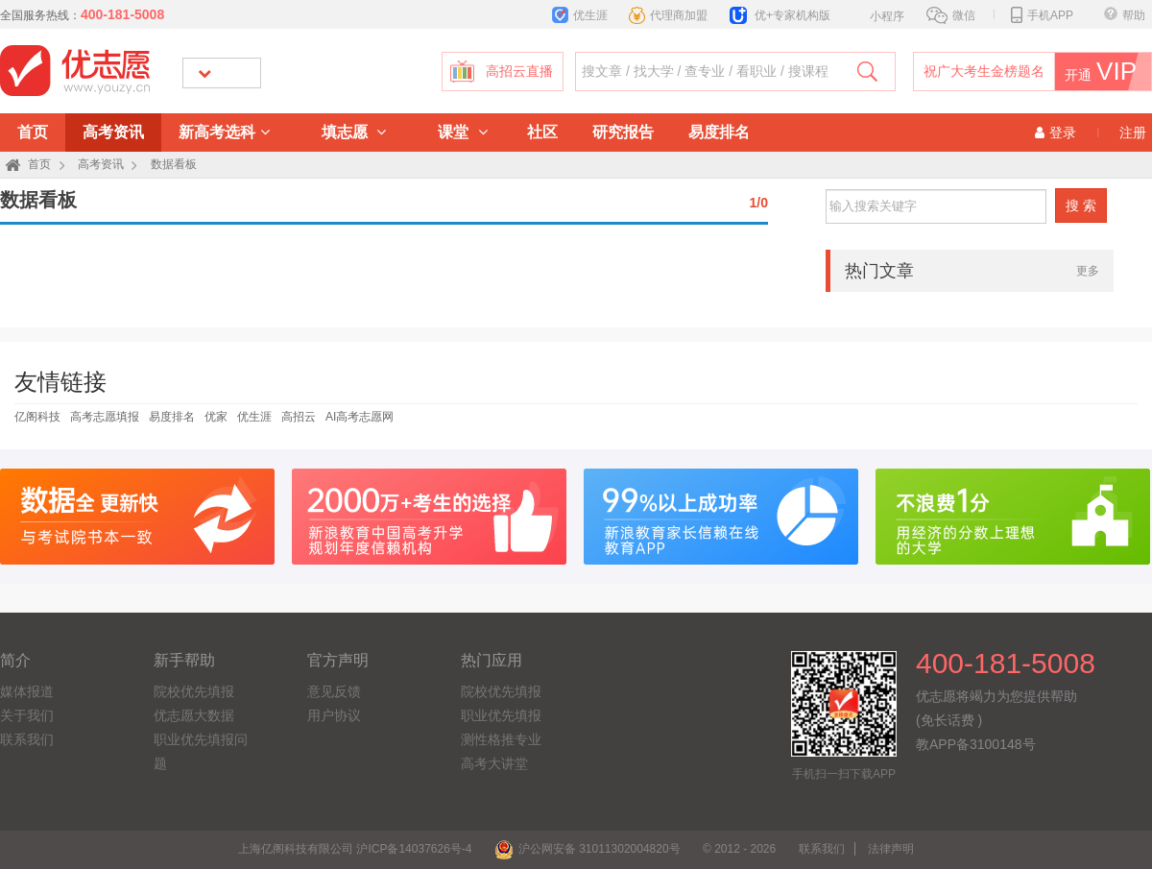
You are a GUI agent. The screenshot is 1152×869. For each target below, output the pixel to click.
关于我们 (27, 715)
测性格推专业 (501, 739)
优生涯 (580, 15)
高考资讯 (113, 132)
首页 (32, 132)
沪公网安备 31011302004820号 (587, 849)
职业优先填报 (501, 715)
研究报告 (623, 132)
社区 (542, 132)
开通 (1103, 71)
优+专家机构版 (780, 15)
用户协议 (334, 715)
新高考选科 (224, 132)
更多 (1087, 271)
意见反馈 (334, 691)
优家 (216, 416)
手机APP (1042, 15)
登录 (1055, 132)
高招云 (298, 416)
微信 (950, 15)
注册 (1132, 132)
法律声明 (891, 849)
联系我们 (27, 739)
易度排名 (719, 132)
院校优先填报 (194, 691)
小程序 (877, 14)
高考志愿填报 (104, 416)
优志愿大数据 (194, 715)
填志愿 (354, 132)
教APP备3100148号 (976, 744)
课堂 (462, 132)
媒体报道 (27, 691)
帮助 (1124, 15)
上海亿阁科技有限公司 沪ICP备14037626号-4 (354, 849)
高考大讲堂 (494, 763)
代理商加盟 (668, 15)
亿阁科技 (37, 416)
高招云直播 (519, 71)
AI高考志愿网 (359, 416)
